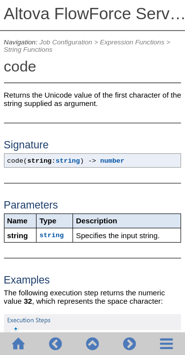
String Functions (28, 49)
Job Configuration (65, 42)
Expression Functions (132, 42)
